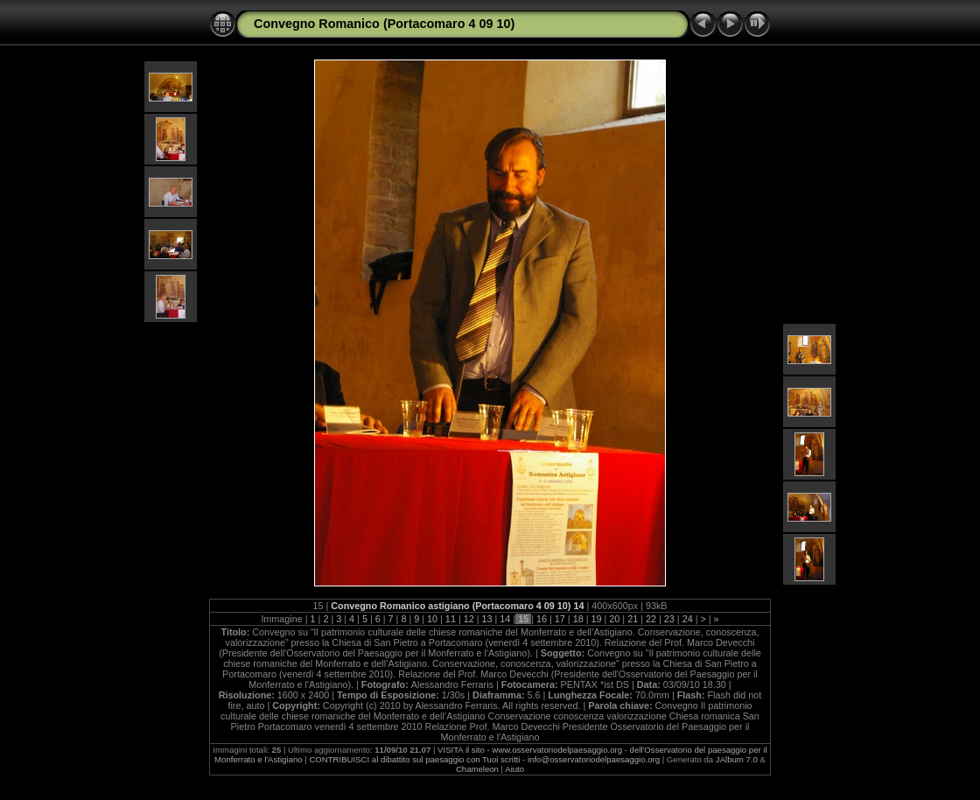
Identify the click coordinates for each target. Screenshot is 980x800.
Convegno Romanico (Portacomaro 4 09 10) (384, 24)
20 (614, 619)
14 (505, 619)
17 (560, 619)
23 (669, 619)
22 (651, 619)
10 (432, 619)
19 (597, 619)
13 (487, 619)
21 (632, 619)
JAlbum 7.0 (737, 759)
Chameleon (477, 769)
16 (542, 619)
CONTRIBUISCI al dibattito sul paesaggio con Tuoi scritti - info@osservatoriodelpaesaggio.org (484, 759)
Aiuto (514, 769)
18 (578, 619)
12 (469, 619)
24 (688, 619)
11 (450, 619)
